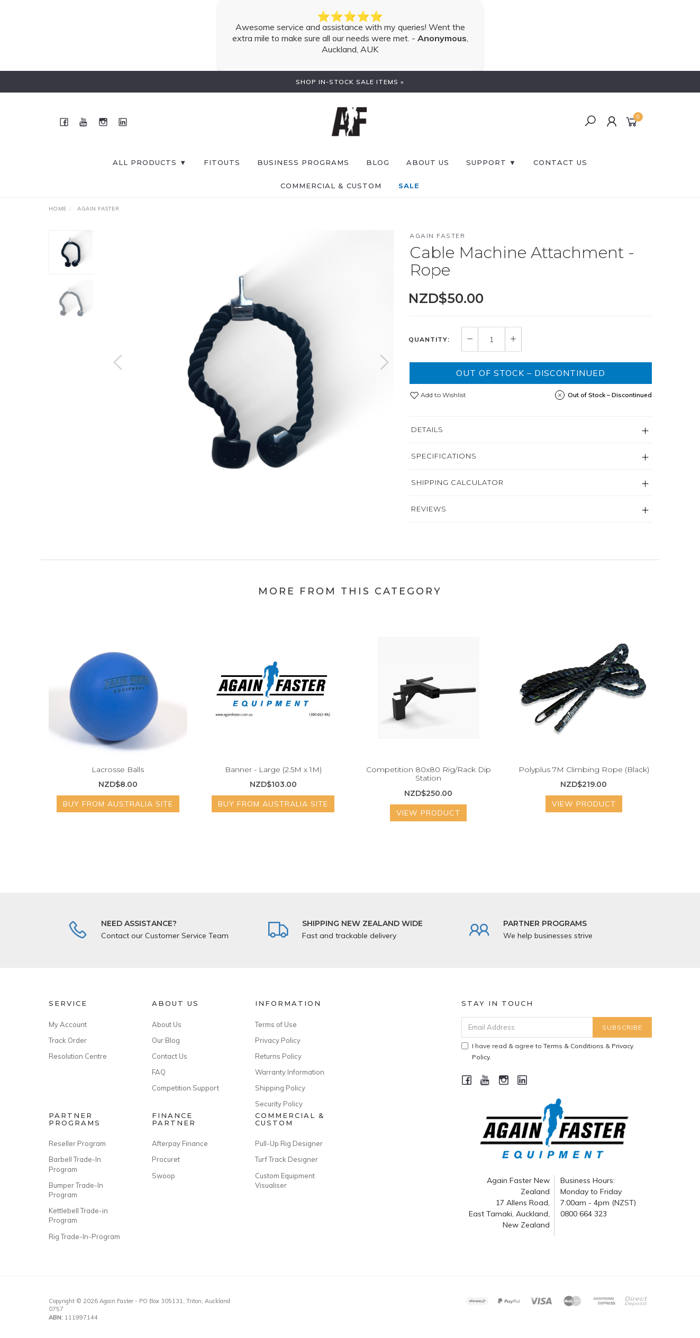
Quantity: (429, 339)
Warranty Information (289, 1072)
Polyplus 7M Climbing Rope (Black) (584, 777)
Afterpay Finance (180, 1143)
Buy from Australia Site (118, 812)
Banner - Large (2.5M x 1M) (273, 777)
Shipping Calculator (457, 482)
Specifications (444, 456)
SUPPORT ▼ (491, 162)
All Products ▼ (150, 162)
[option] (251, 372)
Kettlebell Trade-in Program (78, 1215)
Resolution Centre (78, 1056)
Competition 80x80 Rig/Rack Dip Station (428, 782)
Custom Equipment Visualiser (285, 1180)
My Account (68, 1024)
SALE (409, 185)
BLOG (377, 162)
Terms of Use (276, 1024)
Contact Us (169, 1056)
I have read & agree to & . (547, 1051)
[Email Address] (527, 1027)
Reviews (429, 509)
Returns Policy (278, 1056)
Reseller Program (77, 1143)
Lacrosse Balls (118, 777)
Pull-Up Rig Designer (289, 1143)
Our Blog (166, 1040)
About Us (427, 162)
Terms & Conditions (573, 1046)
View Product (428, 821)
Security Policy (279, 1103)
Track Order (68, 1040)
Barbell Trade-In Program (75, 1164)
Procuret (166, 1159)
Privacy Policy (278, 1040)
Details (427, 429)
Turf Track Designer (286, 1159)
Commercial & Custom (330, 185)
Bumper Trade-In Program (76, 1190)
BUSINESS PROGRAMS (303, 162)
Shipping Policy (280, 1088)
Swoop (163, 1175)
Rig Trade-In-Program (84, 1236)
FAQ (159, 1072)
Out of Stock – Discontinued (530, 373)
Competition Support (185, 1088)
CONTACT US (560, 162)
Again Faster (437, 236)
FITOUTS (222, 162)
